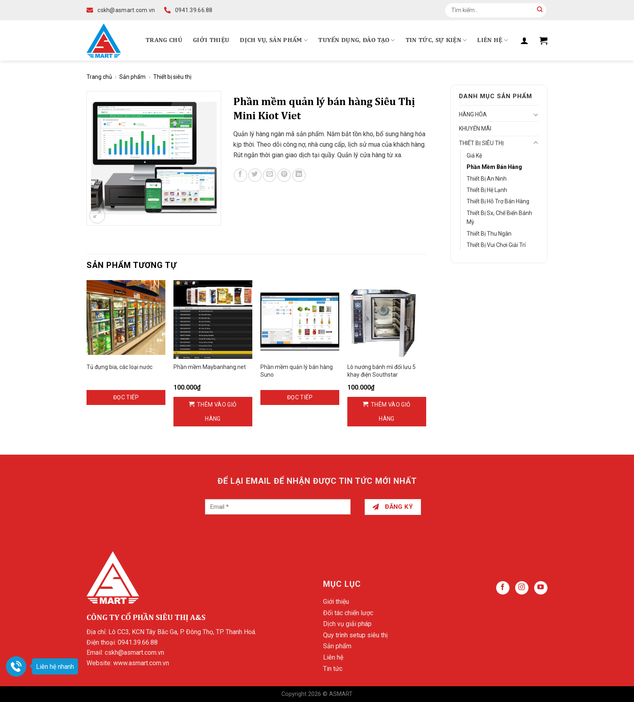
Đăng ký (392, 506)
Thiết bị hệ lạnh (487, 190)
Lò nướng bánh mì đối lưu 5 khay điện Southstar (381, 370)
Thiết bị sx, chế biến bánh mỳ (499, 217)
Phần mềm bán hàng (494, 167)
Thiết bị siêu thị (172, 77)
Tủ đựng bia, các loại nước (119, 367)
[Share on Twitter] (255, 175)
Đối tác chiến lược (348, 613)
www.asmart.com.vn (141, 663)
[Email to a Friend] (269, 175)
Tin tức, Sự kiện (436, 40)
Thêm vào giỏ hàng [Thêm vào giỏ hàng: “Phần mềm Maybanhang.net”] (217, 411)
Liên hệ (492, 40)
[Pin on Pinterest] (284, 175)
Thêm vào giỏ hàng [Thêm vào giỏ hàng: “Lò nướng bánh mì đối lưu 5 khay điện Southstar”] (391, 411)
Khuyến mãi (475, 128)
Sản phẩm (132, 77)
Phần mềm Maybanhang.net (209, 367)
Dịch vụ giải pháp (347, 624)
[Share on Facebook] (240, 175)
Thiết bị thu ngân (489, 233)
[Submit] (540, 10)
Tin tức (332, 668)
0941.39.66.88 (138, 642)
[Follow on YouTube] (540, 587)
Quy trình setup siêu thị (355, 635)
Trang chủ (164, 40)
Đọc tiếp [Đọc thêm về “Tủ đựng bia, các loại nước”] (126, 397)
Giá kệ (474, 155)
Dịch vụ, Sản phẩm (274, 40)
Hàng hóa (473, 114)
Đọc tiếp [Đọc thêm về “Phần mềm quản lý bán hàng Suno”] (300, 397)
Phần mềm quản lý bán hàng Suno (296, 370)
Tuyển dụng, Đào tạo (356, 40)
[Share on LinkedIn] (299, 175)
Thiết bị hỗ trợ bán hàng (498, 201)
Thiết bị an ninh (487, 178)
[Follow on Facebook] (502, 587)
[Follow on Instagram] (521, 587)
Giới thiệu (211, 40)
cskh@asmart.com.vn (134, 652)
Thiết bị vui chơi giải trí (496, 245)
